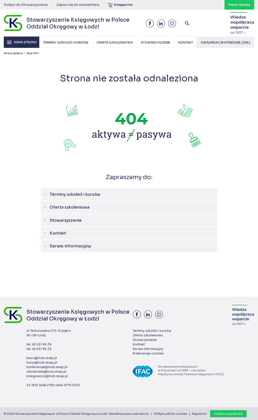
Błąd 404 (33, 53)
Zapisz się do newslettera (77, 5)
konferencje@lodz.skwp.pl (46, 367)
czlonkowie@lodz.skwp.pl (46, 371)
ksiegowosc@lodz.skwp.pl (47, 376)
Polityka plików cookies (170, 413)
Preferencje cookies (148, 353)
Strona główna (13, 53)
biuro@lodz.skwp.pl (41, 358)
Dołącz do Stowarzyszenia (26, 5)
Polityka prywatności (228, 413)
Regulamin (199, 413)
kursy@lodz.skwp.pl (41, 362)
